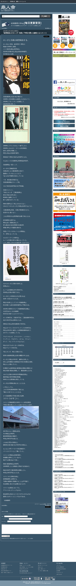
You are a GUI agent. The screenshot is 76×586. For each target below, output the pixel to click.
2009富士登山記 (57, 368)
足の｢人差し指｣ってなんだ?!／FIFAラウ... (66, 478)
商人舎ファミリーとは (42, 565)
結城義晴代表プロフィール (6, 565)
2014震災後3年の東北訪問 (58, 370)
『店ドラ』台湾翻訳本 (57, 287)
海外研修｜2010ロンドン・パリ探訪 (60, 415)
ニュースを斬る (43, 504)
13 (69, 350)
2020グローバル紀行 (57, 371)
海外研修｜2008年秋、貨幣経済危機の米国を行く (62, 412)
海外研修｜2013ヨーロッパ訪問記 (60, 424)
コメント (3, 523)
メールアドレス (5, 518)
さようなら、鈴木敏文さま (64, 101)
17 (61, 351)
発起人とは (40, 567)
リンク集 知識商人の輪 (43, 570)
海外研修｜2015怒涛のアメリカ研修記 (61, 431)
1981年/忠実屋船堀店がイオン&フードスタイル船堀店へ (64, 467)
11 (64, 350)
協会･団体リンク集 (57, 494)
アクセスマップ (59, 572)
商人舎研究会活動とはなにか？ (26, 572)
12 (67, 350)
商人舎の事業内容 (60, 567)
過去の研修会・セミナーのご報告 (26, 567)
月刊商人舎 (12, 1)
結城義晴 (56, 475)
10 (61, 350)
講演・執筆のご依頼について (7, 572)
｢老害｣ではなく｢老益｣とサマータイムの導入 (66, 475)
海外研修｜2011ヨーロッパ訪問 (59, 419)
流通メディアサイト (57, 496)
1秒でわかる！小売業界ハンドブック (60, 286)
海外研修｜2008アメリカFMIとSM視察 (61, 409)
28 (72, 353)
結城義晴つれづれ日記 (58, 440)
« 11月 (56, 356)
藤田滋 (55, 487)
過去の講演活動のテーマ (6, 570)
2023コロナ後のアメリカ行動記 (59, 372)
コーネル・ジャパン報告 (58, 388)
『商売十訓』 (56, 385)
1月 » (72, 356)
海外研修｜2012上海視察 (58, 421)
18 (64, 351)
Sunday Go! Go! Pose (58, 381)
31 (61, 354)
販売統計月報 (56, 447)
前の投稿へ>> (48, 28)
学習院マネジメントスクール (59, 401)
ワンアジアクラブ (57, 393)
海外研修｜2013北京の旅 (58, 425)
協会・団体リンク (41, 568)
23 (59, 353)
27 (69, 353)
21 (72, 351)
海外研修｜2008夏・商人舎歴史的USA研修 (61, 410)
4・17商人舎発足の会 (58, 377)
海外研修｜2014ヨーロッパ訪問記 (60, 426)
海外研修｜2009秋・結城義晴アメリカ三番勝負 (62, 414)
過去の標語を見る (71, 103)
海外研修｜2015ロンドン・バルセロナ (61, 430)
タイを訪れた (56, 391)
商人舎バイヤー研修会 (58, 397)
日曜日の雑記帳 (57, 402)
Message (55, 379)
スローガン (58, 565)
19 (67, 351)
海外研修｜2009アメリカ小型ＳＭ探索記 (61, 413)
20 (69, 351)
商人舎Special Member (61, 568)
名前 (3, 516)
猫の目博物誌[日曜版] (58, 437)
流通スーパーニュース (21, 1)
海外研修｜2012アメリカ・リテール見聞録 (61, 420)
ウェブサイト (4, 521)
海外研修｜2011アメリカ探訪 (59, 418)
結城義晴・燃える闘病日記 (59, 443)
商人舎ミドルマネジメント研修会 (60, 398)
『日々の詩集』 (57, 386)
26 (67, 353)
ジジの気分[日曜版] (57, 390)
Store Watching (57, 380)
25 (64, 353)
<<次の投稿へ (4, 28)
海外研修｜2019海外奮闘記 (59, 436)
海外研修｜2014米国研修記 (59, 429)
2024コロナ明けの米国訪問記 (59, 373)
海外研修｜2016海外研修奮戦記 (59, 432)
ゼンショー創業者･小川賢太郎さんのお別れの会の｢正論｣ (64, 459)
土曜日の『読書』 (57, 399)
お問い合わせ (59, 574)
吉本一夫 (56, 481)
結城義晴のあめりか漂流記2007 (59, 441)
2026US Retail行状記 (58, 376)
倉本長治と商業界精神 (58, 396)
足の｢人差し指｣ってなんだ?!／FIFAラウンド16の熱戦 (64, 464)
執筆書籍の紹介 (4, 567)
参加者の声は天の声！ (24, 568)
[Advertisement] (69, 9)
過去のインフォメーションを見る (68, 117)
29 (56, 354)
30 (59, 354)
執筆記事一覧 (4, 568)
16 (59, 351)
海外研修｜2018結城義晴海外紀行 (60, 435)
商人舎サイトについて (48, 582)
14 (72, 350)
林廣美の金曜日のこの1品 (58, 407)
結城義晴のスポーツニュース (59, 442)
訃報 (55, 446)
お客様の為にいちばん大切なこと (59, 290)
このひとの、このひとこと (59, 387)
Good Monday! (56, 378)
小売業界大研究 (56, 289)
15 (56, 351)
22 (56, 353)
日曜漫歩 (56, 403)
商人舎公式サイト (5, 1)
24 (61, 353)
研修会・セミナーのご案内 (25, 565)
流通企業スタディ (57, 408)
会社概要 (58, 570)
